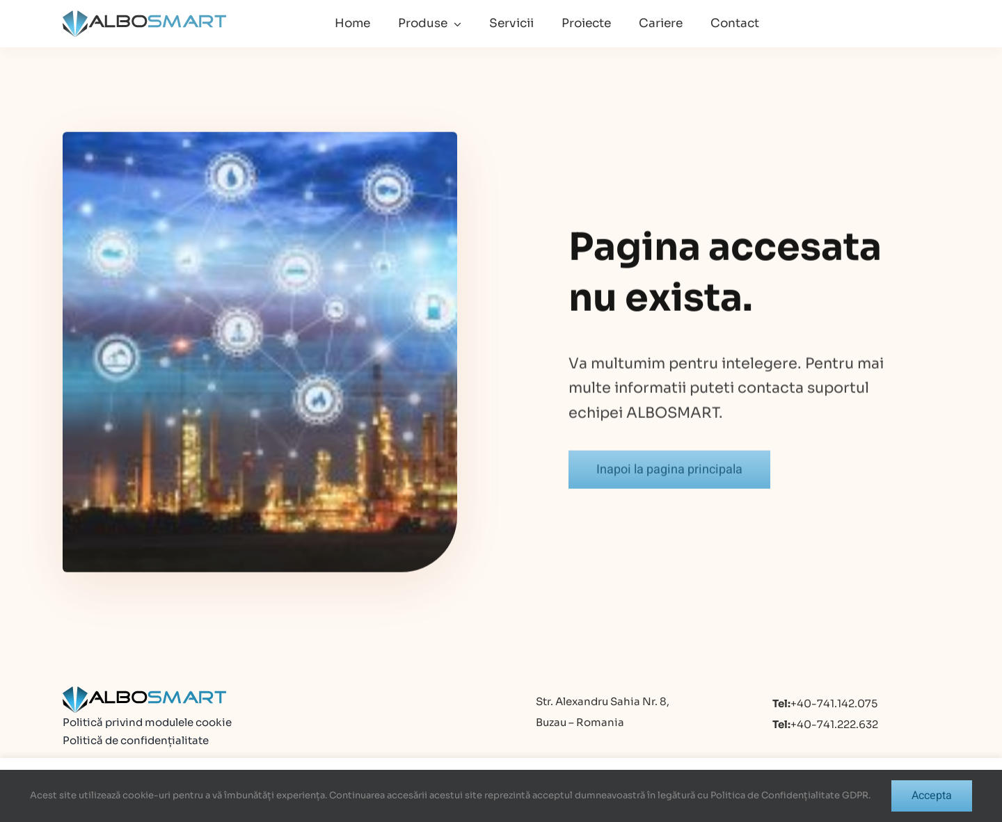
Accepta (932, 795)
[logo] (144, 16)
